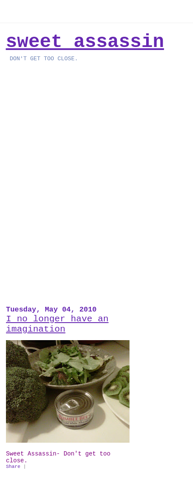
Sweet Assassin (85, 42)
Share (13, 466)
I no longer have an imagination (57, 324)
